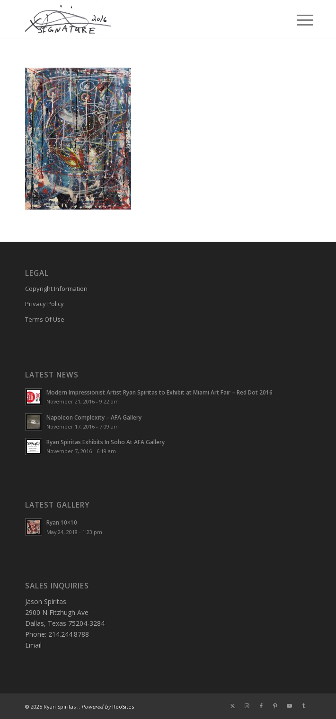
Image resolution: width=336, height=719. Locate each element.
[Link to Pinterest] (275, 706)
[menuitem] (297, 20)
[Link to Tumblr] (304, 706)
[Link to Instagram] (247, 706)
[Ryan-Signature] (139, 19)
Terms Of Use (44, 319)
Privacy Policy (44, 303)
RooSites (123, 706)
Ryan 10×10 (61, 522)
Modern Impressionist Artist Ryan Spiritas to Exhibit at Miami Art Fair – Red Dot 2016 (159, 392)
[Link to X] (233, 706)
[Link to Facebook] (261, 706)
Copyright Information (56, 288)
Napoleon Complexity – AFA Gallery (93, 417)
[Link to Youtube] (290, 706)
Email (33, 644)
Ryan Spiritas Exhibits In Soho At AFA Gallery (105, 442)
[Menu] (297, 20)
